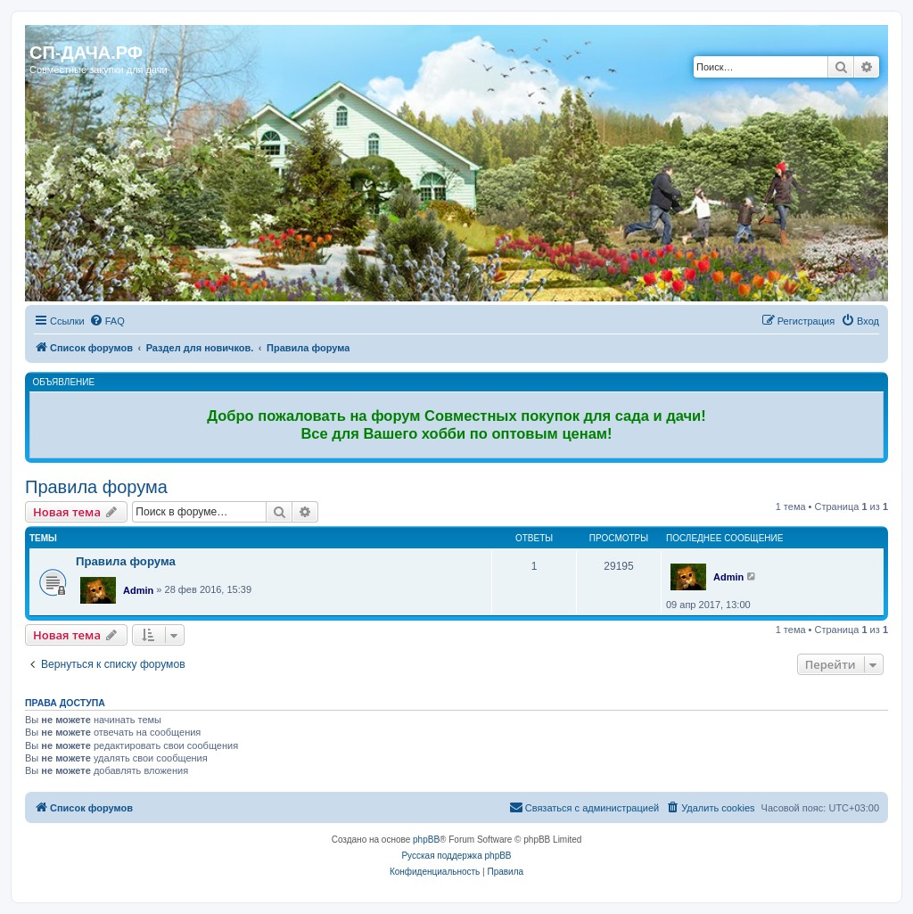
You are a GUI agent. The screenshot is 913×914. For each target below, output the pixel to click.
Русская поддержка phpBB (456, 855)
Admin (138, 590)
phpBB (426, 839)
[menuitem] (107, 321)
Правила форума (96, 487)
